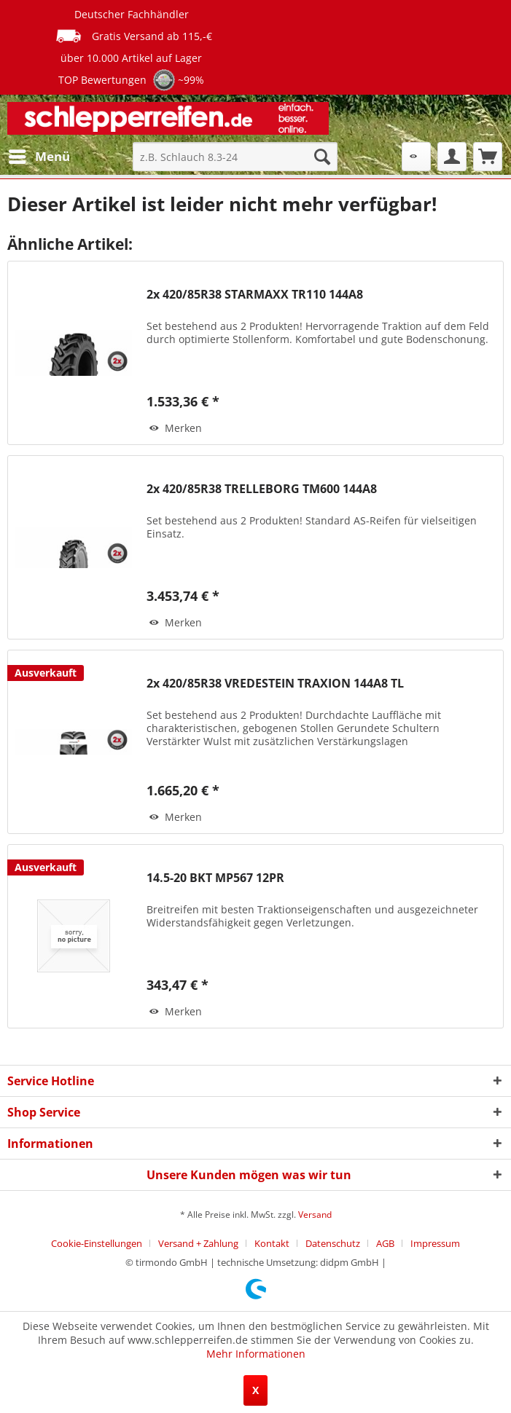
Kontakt (271, 1243)
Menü (39, 155)
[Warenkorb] (487, 156)
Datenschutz (332, 1243)
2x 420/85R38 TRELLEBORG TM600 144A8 (262, 489)
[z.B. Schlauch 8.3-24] (235, 156)
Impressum (435, 1243)
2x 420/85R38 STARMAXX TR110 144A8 (255, 294)
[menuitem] (38, 156)
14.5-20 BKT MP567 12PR (215, 878)
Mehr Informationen (255, 1354)
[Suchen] (322, 156)
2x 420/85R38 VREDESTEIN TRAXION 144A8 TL (275, 683)
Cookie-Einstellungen (96, 1243)
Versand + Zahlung (198, 1243)
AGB (385, 1243)
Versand (315, 1214)
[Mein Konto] (452, 156)
